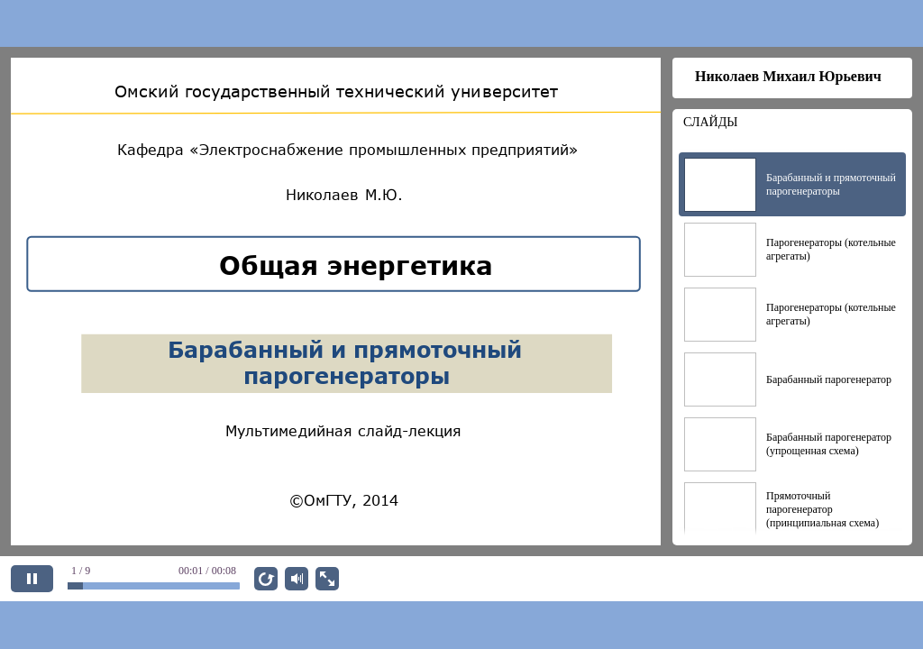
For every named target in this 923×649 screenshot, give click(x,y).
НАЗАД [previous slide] (807, 578)
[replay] (266, 578)
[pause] (32, 578)
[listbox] (792, 339)
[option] (792, 184)
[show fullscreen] (327, 578)
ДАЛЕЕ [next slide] (878, 578)
